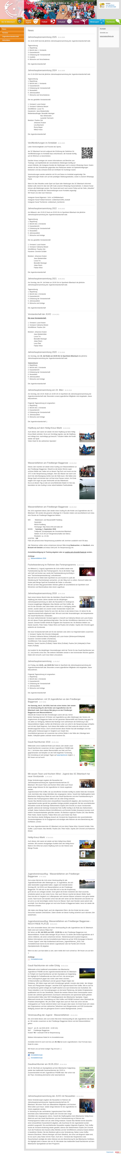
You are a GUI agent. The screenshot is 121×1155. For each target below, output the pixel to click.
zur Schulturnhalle (111, 7)
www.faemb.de (62, 755)
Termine (5, 33)
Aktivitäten (6, 40)
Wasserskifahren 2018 (38, 558)
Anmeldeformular (37, 959)
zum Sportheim (110, 5)
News (4, 29)
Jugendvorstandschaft (10, 36)
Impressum (109, 1152)
